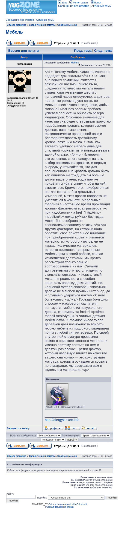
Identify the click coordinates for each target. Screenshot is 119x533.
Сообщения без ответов (73, 6)
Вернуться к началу (18, 428)
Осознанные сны (67, 25)
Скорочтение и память (42, 25)
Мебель (14, 31)
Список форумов (17, 25)
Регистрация (78, 2)
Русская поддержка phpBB (59, 507)
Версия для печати (23, 50)
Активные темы (101, 6)
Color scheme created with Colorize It (67, 504)
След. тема (103, 50)
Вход (62, 2)
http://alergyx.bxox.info (62, 420)
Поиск (96, 2)
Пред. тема (82, 50)
